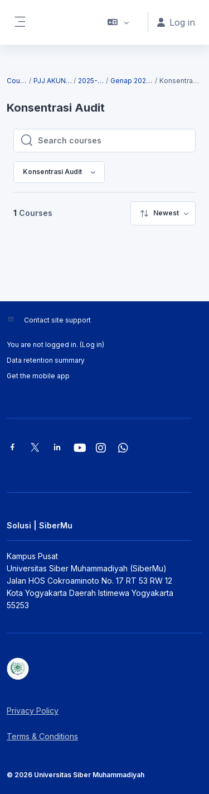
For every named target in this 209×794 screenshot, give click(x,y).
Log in (92, 344)
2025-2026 (91, 80)
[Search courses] (113, 140)
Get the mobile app (38, 376)
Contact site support (57, 320)
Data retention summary (46, 360)
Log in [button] (176, 22)
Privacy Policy (33, 710)
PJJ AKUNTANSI (52, 80)
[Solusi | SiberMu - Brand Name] (104, 669)
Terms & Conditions (42, 736)
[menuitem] (163, 213)
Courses (17, 80)
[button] (118, 22)
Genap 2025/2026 (132, 80)
